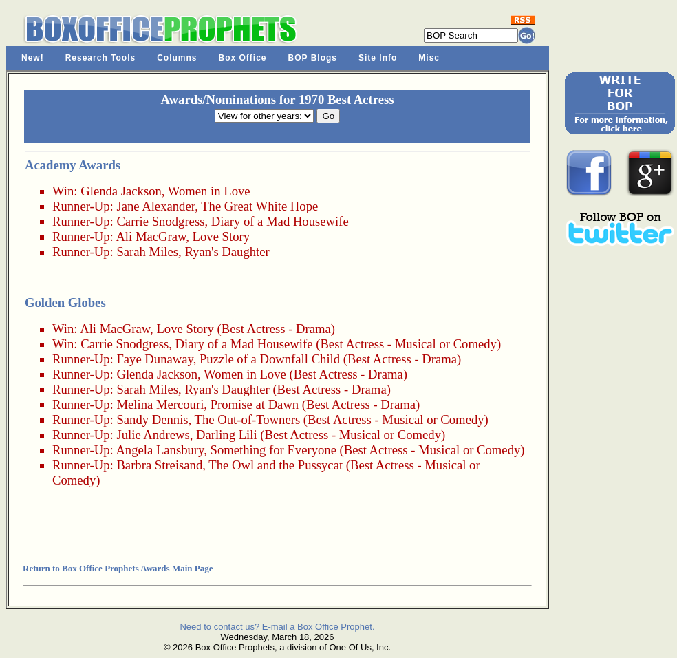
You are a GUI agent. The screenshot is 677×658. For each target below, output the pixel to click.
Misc (429, 58)
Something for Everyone (273, 450)
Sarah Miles (147, 251)
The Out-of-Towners (248, 419)
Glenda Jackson (121, 191)
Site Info (377, 58)
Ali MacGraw (151, 236)
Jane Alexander (155, 206)
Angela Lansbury (160, 450)
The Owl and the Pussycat (275, 465)
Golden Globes (65, 302)
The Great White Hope (259, 206)
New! (32, 58)
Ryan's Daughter (226, 251)
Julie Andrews (152, 434)
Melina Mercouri (160, 404)
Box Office (243, 58)
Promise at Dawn (255, 404)
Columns (177, 58)
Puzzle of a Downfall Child (270, 359)
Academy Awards (72, 165)
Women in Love (209, 191)
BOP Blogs (312, 58)
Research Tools (100, 58)
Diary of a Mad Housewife (280, 221)
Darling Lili (226, 434)
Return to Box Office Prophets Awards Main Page (118, 568)
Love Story (221, 236)
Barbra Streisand (159, 465)
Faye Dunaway (154, 359)
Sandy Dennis (152, 419)
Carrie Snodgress (160, 221)
